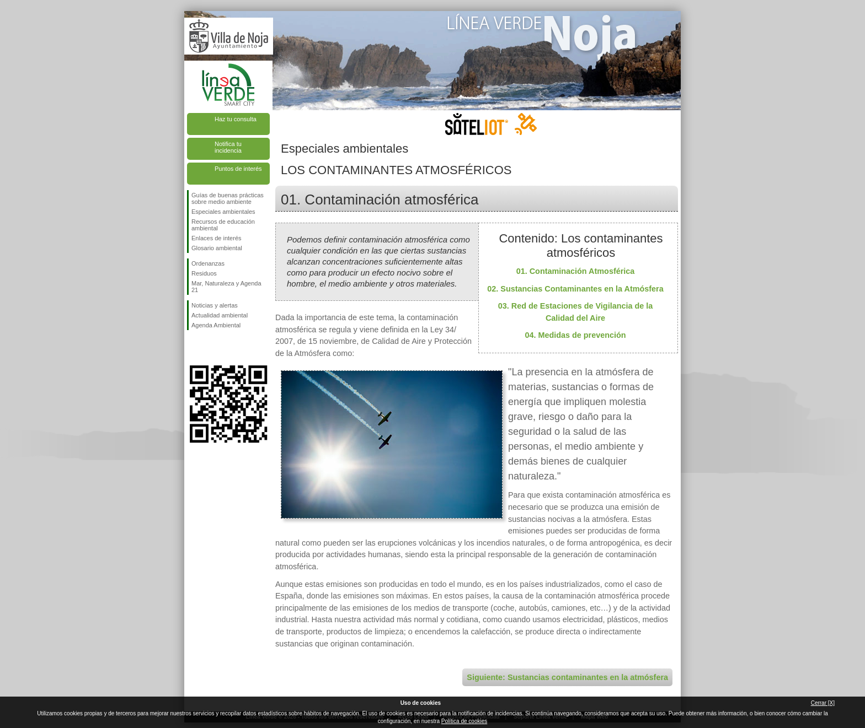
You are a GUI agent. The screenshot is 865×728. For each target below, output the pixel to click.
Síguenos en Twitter (211, 347)
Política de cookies (464, 721)
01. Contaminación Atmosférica (575, 271)
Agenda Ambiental (216, 325)
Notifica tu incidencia (228, 147)
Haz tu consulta (236, 119)
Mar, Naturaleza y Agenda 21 (226, 286)
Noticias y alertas (214, 305)
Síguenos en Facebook (193, 347)
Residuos (204, 273)
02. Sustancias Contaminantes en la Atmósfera (575, 288)
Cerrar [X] (823, 703)
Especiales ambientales (223, 211)
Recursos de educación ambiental (223, 224)
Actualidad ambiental (219, 315)
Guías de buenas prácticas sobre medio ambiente (227, 198)
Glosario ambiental (216, 248)
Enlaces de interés (216, 238)
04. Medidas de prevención (575, 335)
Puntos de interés (238, 168)
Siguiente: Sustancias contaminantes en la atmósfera (567, 677)
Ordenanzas (208, 263)
